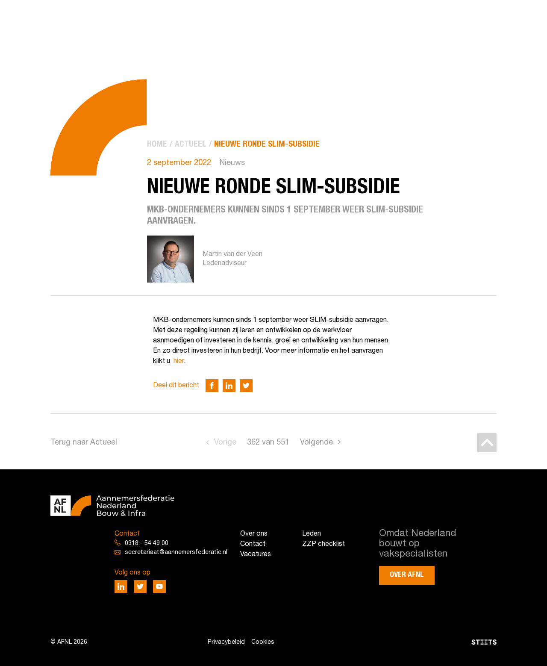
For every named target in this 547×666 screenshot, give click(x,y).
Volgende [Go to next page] (316, 442)
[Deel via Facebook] (212, 385)
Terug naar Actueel (83, 442)
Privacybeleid (226, 642)
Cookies (262, 642)
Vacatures (255, 554)
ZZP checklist (323, 544)
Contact (252, 544)
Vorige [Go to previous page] (225, 442)
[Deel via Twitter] (246, 385)
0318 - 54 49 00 (146, 543)
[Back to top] (487, 442)
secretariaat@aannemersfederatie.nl (176, 552)
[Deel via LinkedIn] (229, 385)
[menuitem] (157, 144)
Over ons (254, 534)
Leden (311, 534)
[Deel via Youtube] (159, 586)
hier (179, 361)
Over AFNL (407, 575)
